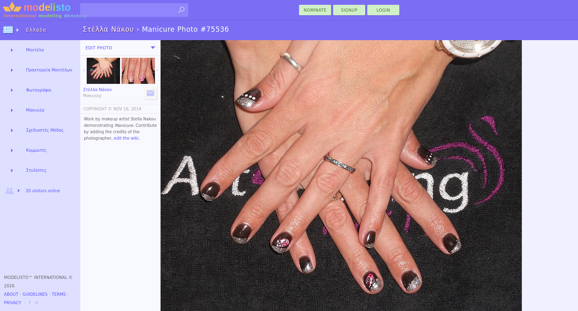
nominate (315, 10)
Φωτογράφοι (38, 90)
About (11, 294)
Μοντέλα (35, 50)
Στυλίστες (36, 170)
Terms (59, 294)
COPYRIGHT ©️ (97, 109)
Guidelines (35, 294)
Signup (349, 10)
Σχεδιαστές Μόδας (45, 130)
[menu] (153, 47)
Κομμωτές (36, 150)
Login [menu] (383, 10)
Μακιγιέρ (35, 110)
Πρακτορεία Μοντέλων (49, 70)
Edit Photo (98, 48)
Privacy (12, 303)
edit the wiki (126, 138)
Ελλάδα (36, 30)
